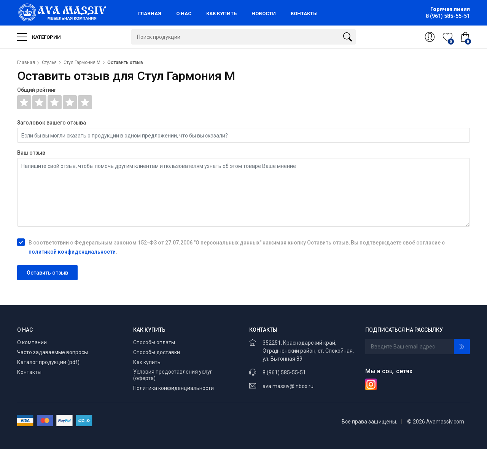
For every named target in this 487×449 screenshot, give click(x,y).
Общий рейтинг (36, 90)
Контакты (29, 372)
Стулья (49, 62)
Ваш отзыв (31, 153)
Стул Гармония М (82, 62)
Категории (39, 37)
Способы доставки (156, 352)
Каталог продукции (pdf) (48, 362)
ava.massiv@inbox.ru (288, 386)
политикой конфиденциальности (72, 252)
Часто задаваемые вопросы (52, 352)
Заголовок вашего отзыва (51, 123)
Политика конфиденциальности (173, 388)
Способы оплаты (154, 342)
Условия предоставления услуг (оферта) (172, 375)
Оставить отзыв (47, 273)
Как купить (147, 362)
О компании (32, 342)
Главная (26, 62)
